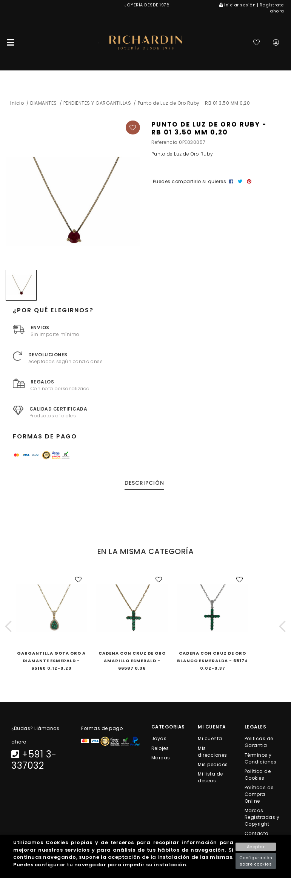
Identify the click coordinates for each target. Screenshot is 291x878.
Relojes (160, 748)
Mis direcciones (212, 751)
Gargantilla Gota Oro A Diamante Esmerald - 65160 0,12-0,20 (51, 660)
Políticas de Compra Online (259, 794)
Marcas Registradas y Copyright (262, 817)
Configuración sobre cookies (256, 861)
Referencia (164, 142)
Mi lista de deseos (210, 776)
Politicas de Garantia (259, 741)
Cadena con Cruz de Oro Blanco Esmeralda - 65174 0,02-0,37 (212, 660)
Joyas (159, 738)
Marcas (160, 757)
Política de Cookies (258, 774)
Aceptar (256, 847)
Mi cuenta (210, 738)
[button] (8, 626)
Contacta (257, 833)
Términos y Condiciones (261, 758)
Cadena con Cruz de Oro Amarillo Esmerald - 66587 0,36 (132, 660)
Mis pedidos (213, 764)
